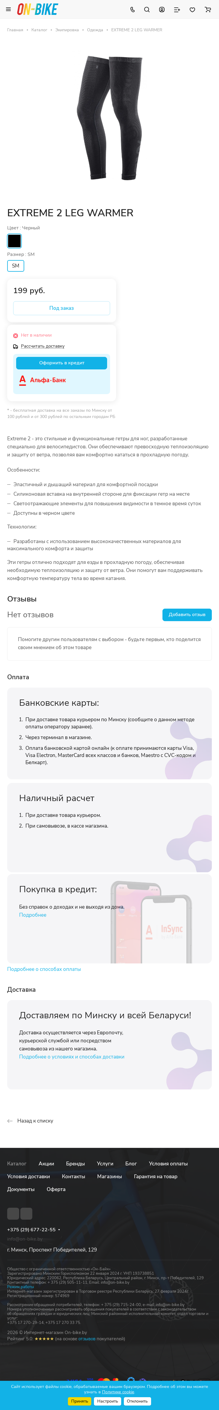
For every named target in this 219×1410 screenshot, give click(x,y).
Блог (131, 1163)
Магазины (109, 1176)
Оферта (56, 1189)
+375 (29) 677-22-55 (31, 1230)
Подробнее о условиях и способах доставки (71, 1056)
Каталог (17, 1163)
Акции (46, 1163)
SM (15, 265)
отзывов (86, 1339)
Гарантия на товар (155, 1176)
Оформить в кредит (61, 363)
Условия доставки (28, 1176)
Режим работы (20, 1287)
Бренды (75, 1163)
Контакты (73, 1176)
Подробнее (32, 915)
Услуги (105, 1163)
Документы (21, 1189)
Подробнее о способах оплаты (44, 969)
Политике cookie (118, 1392)
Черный (14, 241)
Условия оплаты (168, 1163)
